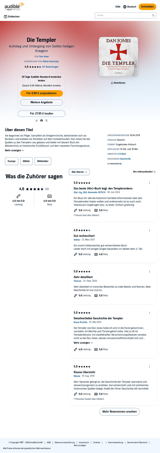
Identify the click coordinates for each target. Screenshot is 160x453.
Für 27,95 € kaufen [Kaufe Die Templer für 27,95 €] (41, 113)
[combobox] (125, 15)
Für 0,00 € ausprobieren (41, 93)
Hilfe (117, 6)
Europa (12, 161)
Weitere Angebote (41, 102)
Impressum (84, 442)
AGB (49, 442)
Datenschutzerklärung (65, 442)
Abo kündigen (80, 445)
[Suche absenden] (153, 15)
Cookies (97, 442)
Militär (26, 161)
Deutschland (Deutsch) (137, 442)
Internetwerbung (116, 442)
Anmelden (147, 6)
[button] (36, 120)
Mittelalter (42, 161)
